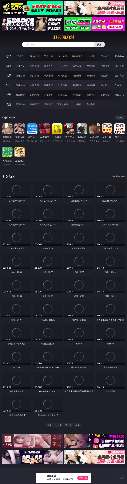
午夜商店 (34, 104)
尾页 (77, 425)
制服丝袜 (77, 75)
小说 (8, 95)
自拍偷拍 (34, 65)
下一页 (68, 425)
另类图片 (119, 85)
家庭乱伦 (34, 94)
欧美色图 (48, 85)
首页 (49, 425)
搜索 (99, 44)
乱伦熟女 (105, 75)
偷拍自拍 (34, 75)
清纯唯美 (91, 85)
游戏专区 (62, 56)
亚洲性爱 (20, 75)
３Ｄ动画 (62, 65)
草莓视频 (48, 104)
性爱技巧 (119, 94)
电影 (8, 75)
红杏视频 (77, 104)
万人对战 (48, 56)
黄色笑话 (105, 94)
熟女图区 (105, 85)
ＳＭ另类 (119, 65)
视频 (8, 66)
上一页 (59, 425)
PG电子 (20, 56)
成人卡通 (48, 75)
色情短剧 (91, 104)
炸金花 (91, 56)
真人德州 (34, 56)
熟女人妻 (77, 65)
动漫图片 (62, 85)
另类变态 (119, 75)
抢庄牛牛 (119, 56)
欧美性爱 (62, 75)
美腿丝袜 (77, 85)
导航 (8, 104)
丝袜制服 (91, 65)
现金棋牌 (105, 56)
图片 (8, 85)
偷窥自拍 (20, 85)
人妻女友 (48, 94)
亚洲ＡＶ (20, 65)
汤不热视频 (62, 104)
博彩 (8, 56)
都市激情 (20, 94)
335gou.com (63, 37)
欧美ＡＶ (48, 65)
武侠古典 (62, 94)
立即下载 (83, 478)
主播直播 (105, 65)
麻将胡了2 (77, 56)
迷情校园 (77, 94)
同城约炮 (20, 104)
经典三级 (91, 75)
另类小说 (91, 94)
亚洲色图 (34, 85)
